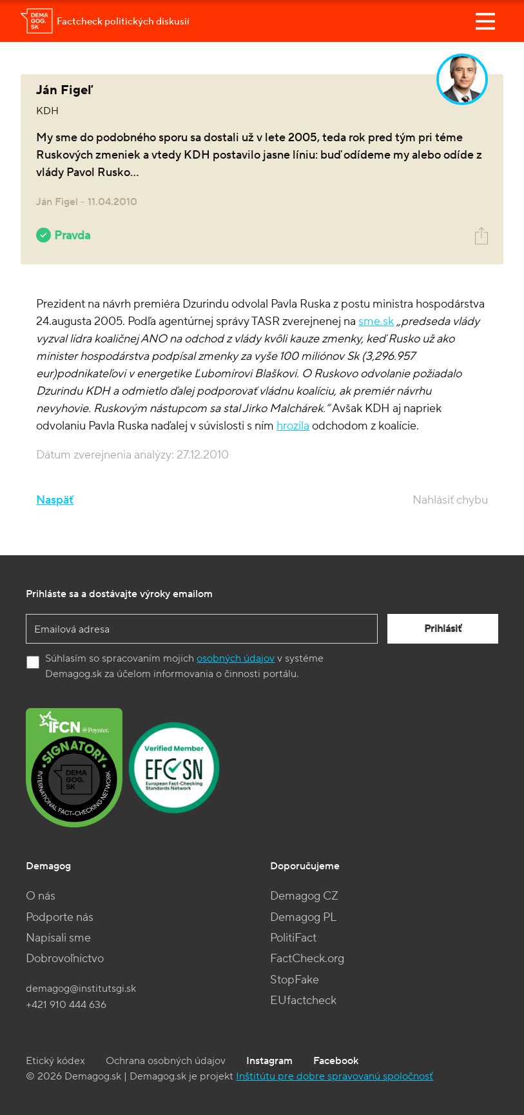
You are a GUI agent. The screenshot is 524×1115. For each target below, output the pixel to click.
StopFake (294, 979)
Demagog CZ (304, 896)
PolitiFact (293, 938)
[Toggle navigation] (485, 21)
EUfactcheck (303, 1000)
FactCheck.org (307, 958)
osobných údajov (236, 658)
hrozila (293, 426)
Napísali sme (58, 938)
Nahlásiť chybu (450, 500)
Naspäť (54, 500)
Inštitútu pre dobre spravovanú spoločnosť (334, 1076)
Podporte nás (59, 917)
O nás (40, 896)
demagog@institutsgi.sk (81, 988)
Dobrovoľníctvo (65, 958)
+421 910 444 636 (66, 1004)
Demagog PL (303, 917)
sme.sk (376, 321)
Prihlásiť (442, 628)
